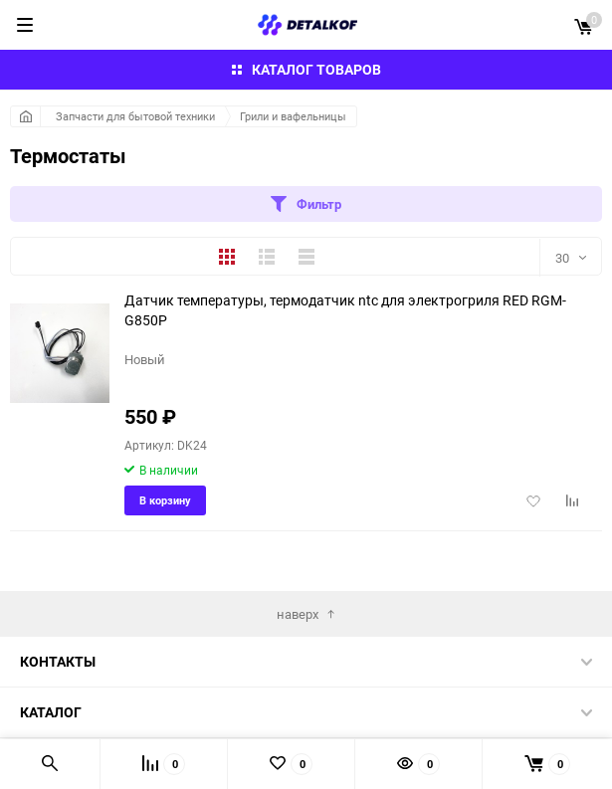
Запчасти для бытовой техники (135, 115)
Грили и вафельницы (293, 115)
